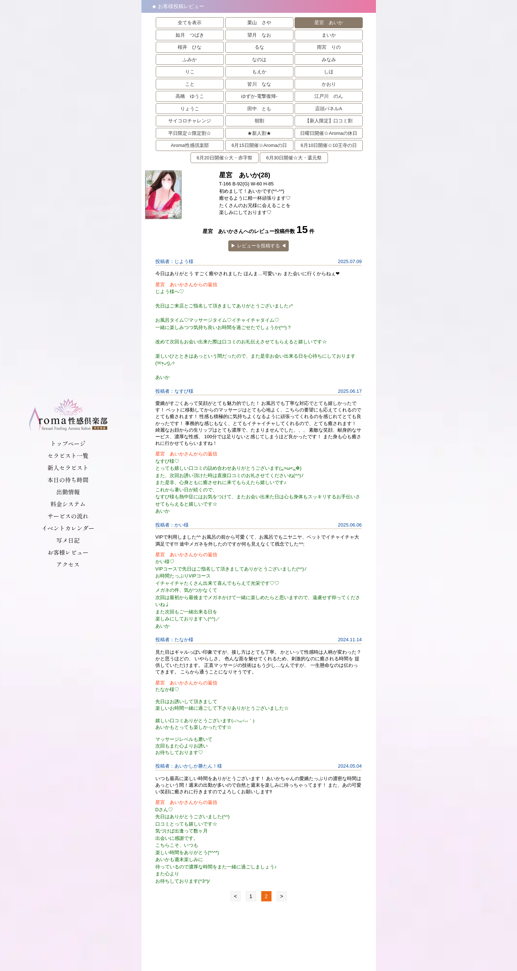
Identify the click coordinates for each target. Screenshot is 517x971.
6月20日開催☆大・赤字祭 (224, 157)
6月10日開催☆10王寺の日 (329, 145)
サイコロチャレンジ (189, 120)
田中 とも (259, 108)
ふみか (189, 59)
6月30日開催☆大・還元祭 (294, 157)
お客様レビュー (67, 552)
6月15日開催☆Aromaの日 (259, 145)
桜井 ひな (190, 47)
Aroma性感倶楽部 (189, 145)
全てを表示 (190, 22)
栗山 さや (259, 22)
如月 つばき (190, 35)
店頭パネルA (328, 108)
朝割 (259, 120)
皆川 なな (259, 84)
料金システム (67, 503)
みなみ (329, 59)
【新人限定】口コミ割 (328, 120)
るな (259, 47)
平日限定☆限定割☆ (189, 133)
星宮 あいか (328, 22)
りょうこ (189, 108)
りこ (190, 71)
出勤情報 (68, 491)
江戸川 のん (328, 96)
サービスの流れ (67, 516)
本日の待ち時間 (67, 479)
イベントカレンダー (67, 528)
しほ (328, 71)
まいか (329, 35)
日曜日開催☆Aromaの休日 (328, 133)
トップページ (67, 443)
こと (190, 84)
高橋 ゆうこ (190, 96)
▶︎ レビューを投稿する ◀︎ (258, 245)
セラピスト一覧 (67, 455)
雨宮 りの (329, 47)
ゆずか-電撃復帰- (259, 96)
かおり (329, 84)
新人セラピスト (67, 467)
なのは (259, 59)
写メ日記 (68, 540)
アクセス (68, 564)
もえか (259, 71)
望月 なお (259, 35)
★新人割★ (259, 133)
